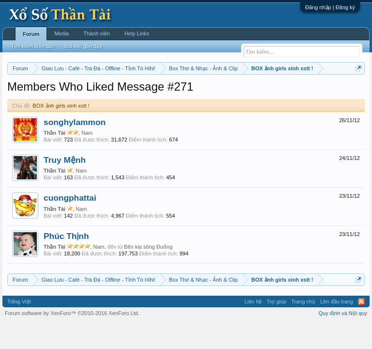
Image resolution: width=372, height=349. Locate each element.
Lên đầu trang (336, 301)
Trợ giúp (276, 301)
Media (61, 33)
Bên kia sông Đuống (148, 247)
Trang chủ (303, 301)
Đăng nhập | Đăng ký (330, 7)
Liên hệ (253, 301)
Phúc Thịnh (66, 236)
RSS (361, 301)
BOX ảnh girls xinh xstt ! (60, 106)
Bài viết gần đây (83, 46)
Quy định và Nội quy (343, 313)
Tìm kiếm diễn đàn (33, 46)
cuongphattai (70, 198)
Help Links (136, 33)
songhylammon (75, 122)
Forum (31, 34)
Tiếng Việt (19, 301)
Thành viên (96, 33)
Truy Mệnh (65, 160)
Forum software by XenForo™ (72, 313)
